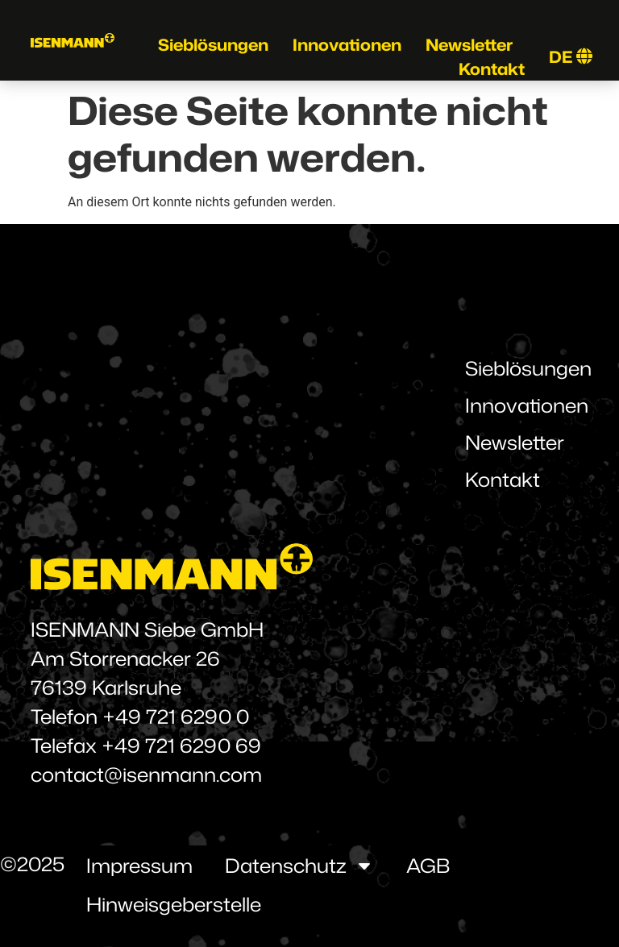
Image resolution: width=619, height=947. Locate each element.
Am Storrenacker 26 (125, 658)
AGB (428, 865)
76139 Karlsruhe (106, 687)
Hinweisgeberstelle (173, 904)
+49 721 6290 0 (175, 716)
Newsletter (469, 44)
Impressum (139, 865)
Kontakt (492, 68)
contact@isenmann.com (146, 774)
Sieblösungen (213, 44)
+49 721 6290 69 (181, 745)
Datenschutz (299, 865)
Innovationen (347, 44)
